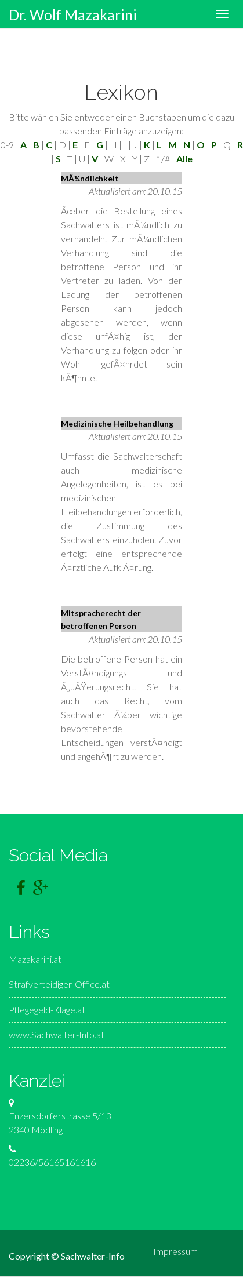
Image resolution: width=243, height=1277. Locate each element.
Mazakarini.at (35, 959)
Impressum (175, 1251)
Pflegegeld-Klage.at (47, 1009)
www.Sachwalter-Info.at (56, 1034)
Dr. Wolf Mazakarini (73, 11)
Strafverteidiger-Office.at (59, 983)
